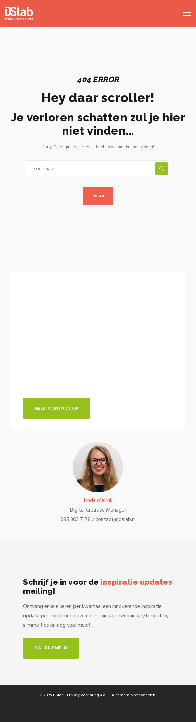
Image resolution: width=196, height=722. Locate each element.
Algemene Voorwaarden (133, 695)
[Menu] (184, 10)
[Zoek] (161, 168)
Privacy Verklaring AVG (87, 695)
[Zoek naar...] (98, 168)
